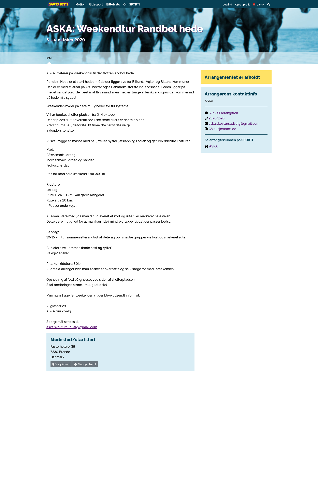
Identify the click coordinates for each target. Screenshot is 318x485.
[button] (258, 4)
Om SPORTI (131, 4)
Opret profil (242, 4)
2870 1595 (217, 118)
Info (49, 58)
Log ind (227, 4)
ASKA (213, 146)
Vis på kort (61, 364)
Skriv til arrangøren (223, 112)
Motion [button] (80, 4)
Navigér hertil (85, 364)
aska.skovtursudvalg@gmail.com (71, 327)
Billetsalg (113, 4)
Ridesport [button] (96, 4)
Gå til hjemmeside (222, 128)
